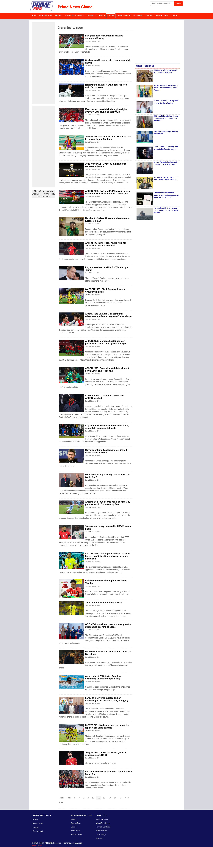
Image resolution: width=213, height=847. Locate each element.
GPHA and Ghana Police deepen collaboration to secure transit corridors (166, 118)
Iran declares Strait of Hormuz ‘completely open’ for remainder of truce (166, 210)
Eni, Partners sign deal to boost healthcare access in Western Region (166, 88)
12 (104, 798)
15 (121, 798)
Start (61, 798)
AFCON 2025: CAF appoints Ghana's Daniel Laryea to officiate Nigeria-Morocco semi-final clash (107, 556)
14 (115, 798)
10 (93, 798)
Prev (69, 798)
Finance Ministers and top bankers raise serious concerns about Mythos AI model (166, 195)
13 (110, 798)
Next (127, 798)
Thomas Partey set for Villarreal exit (103, 602)
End (61, 802)
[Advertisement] (43, 63)
